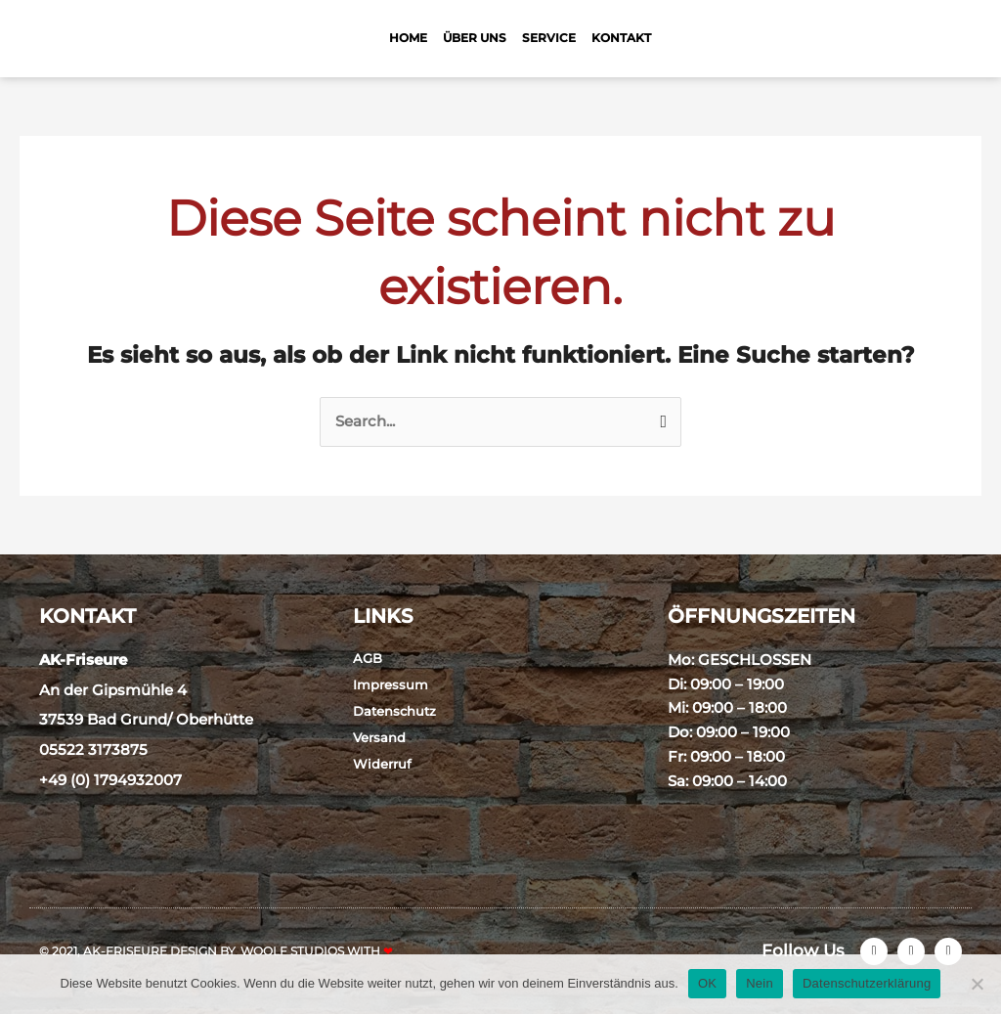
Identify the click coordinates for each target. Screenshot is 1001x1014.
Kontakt (621, 37)
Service (549, 37)
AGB (367, 658)
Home (408, 37)
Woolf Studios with (316, 951)
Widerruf (382, 764)
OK (707, 983)
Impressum (390, 684)
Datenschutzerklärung (867, 983)
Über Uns (474, 37)
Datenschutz (394, 711)
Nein (759, 983)
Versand (379, 737)
